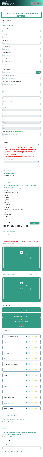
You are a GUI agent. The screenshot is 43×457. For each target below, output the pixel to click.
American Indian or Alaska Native (13, 189)
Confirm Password (8, 159)
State (4, 119)
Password (6, 142)
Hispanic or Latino (9, 175)
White (6, 216)
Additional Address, (7, 101)
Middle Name (5, 34)
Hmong (7, 202)
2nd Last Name (6, 46)
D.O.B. (4, 65)
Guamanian (8, 200)
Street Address (6, 89)
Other (6, 211)
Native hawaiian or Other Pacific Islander (15, 194)
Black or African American (11, 192)
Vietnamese (8, 214)
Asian (6, 190)
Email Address (6, 69)
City (3, 113)
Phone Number (6, 52)
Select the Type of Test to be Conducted (12, 451)
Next (34, 223)
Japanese (7, 204)
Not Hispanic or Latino (10, 177)
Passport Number (13, 131)
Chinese (7, 197)
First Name (5, 28)
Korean (7, 206)
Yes (4, 234)
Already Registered (36, 3)
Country (4, 125)
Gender (4, 58)
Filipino (7, 199)
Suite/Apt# (5, 95)
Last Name (5, 40)
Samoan (7, 212)
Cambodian (8, 195)
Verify (38, 72)
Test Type (5, 444)
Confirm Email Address (8, 75)
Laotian (7, 207)
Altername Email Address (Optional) (11, 81)
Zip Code (5, 107)
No (8, 234)
